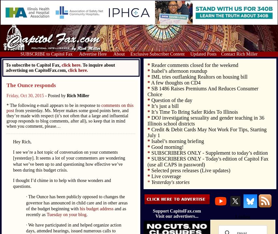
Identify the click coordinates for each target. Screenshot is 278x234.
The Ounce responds (31, 85)
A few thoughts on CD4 (176, 82)
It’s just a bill (165, 106)
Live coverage (166, 176)
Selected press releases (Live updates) (190, 170)
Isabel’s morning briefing (177, 141)
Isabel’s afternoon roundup (179, 71)
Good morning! (167, 147)
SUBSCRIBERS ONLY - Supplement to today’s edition (209, 153)
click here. (78, 70)
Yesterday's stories (170, 182)
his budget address (96, 208)
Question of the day (171, 100)
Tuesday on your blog (67, 214)
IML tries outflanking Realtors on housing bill (199, 77)
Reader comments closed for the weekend (194, 65)
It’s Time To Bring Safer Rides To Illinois (194, 112)
